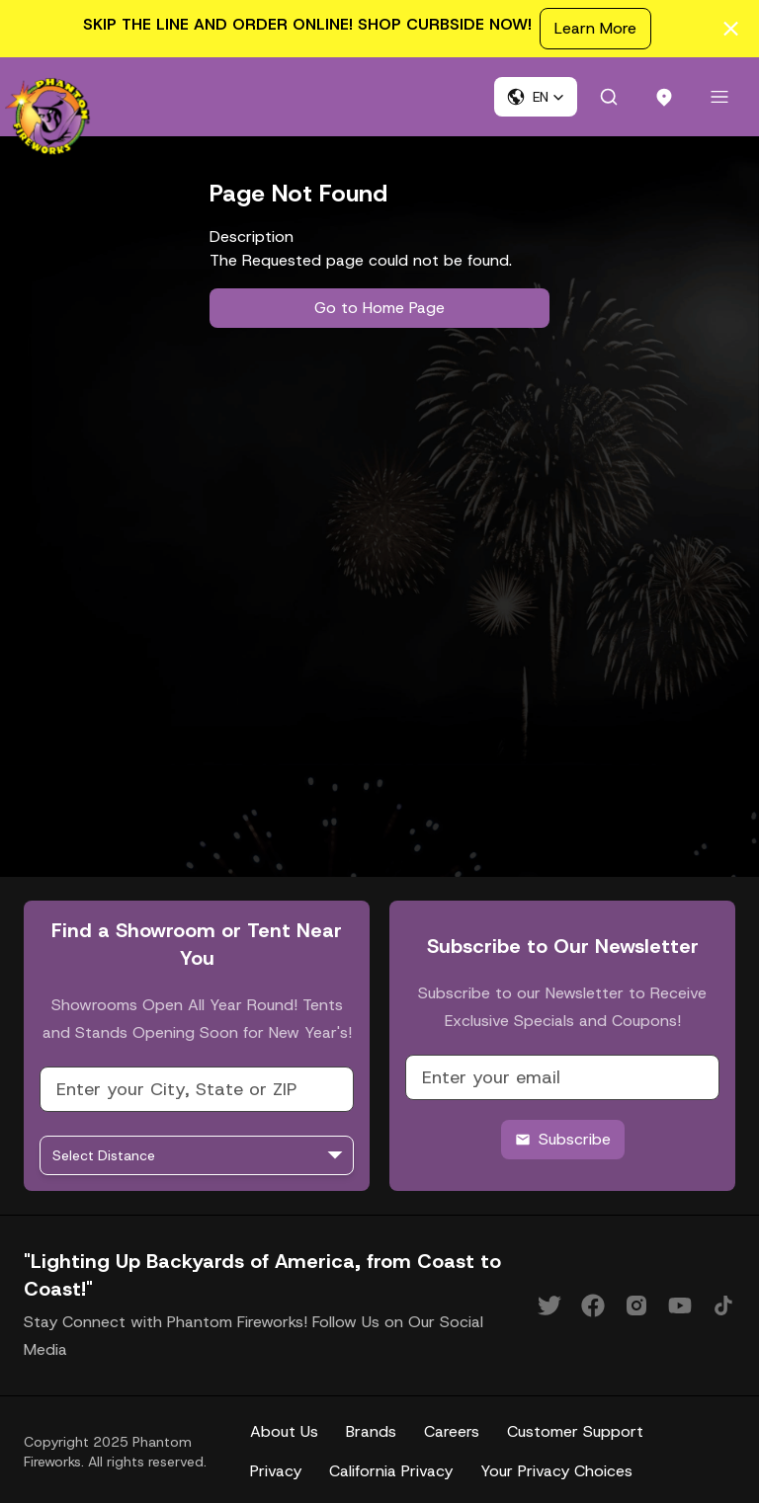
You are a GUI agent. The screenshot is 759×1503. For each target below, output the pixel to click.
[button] (535, 97)
